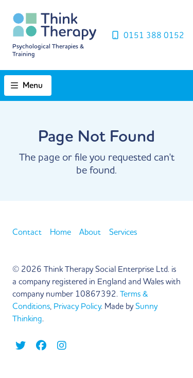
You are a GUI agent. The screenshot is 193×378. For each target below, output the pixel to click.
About (90, 232)
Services (123, 232)
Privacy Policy (77, 306)
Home (60, 232)
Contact (27, 232)
